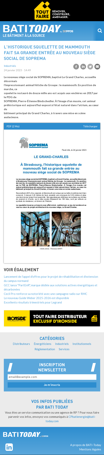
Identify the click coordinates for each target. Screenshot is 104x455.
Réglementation (45, 349)
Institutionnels (82, 343)
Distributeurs (21, 343)
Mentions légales (90, 449)
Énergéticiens (42, 343)
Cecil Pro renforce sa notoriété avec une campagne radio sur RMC (45, 293)
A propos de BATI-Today (85, 445)
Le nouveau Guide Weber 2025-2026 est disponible (36, 298)
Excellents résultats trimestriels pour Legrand (33, 302)
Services (64, 349)
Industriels (10, 66)
